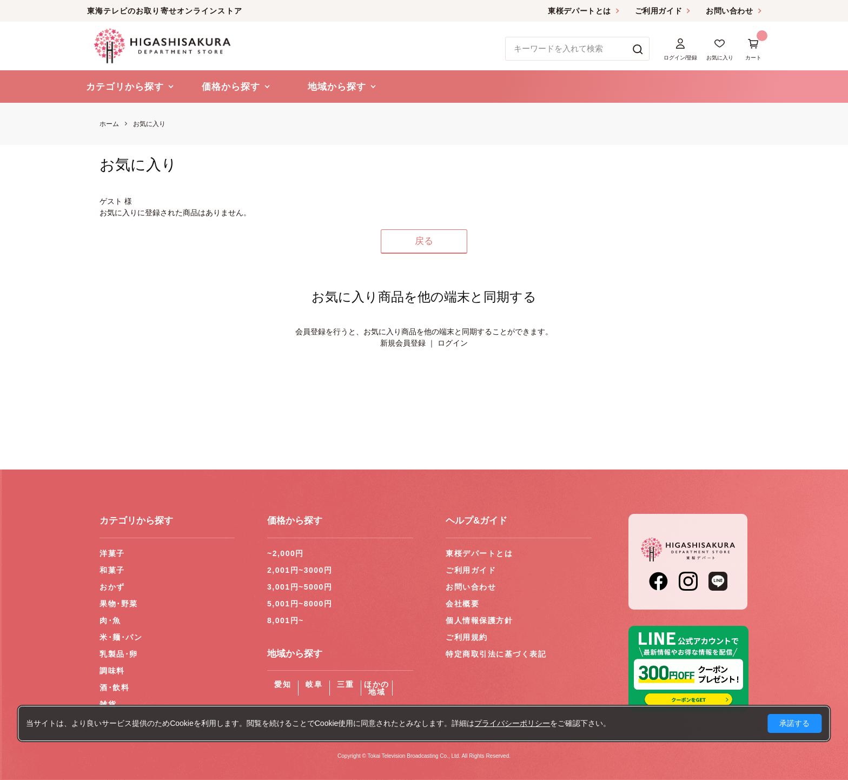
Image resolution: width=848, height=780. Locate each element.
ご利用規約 (467, 637)
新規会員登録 (403, 343)
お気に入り (149, 124)
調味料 (112, 670)
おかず (112, 587)
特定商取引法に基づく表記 (496, 654)
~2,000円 (285, 553)
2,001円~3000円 (299, 570)
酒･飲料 (114, 687)
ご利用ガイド (658, 10)
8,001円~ (285, 620)
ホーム (109, 124)
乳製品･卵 (119, 654)
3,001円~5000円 (299, 587)
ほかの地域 (376, 688)
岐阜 (314, 684)
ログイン (453, 343)
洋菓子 (112, 553)
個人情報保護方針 (479, 620)
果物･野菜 (119, 603)
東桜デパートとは (579, 10)
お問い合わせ (729, 10)
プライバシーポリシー (512, 723)
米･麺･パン (121, 637)
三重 (345, 684)
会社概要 (462, 603)
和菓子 (112, 570)
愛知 (282, 684)
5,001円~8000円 (299, 603)
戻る (424, 241)
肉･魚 (110, 620)
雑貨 (108, 704)
